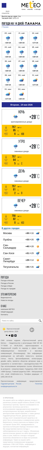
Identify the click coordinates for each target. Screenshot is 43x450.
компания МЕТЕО (8, 309)
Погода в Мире (6, 286)
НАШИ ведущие (7, 312)
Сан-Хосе (8, 253)
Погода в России (7, 283)
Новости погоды (7, 300)
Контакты (4, 314)
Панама (5, 27)
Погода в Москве (7, 280)
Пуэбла (7, 239)
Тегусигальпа (11, 266)
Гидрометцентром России (11, 384)
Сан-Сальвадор (9, 246)
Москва (7, 233)
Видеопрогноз (6, 297)
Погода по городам (8, 289)
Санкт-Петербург (9, 260)
